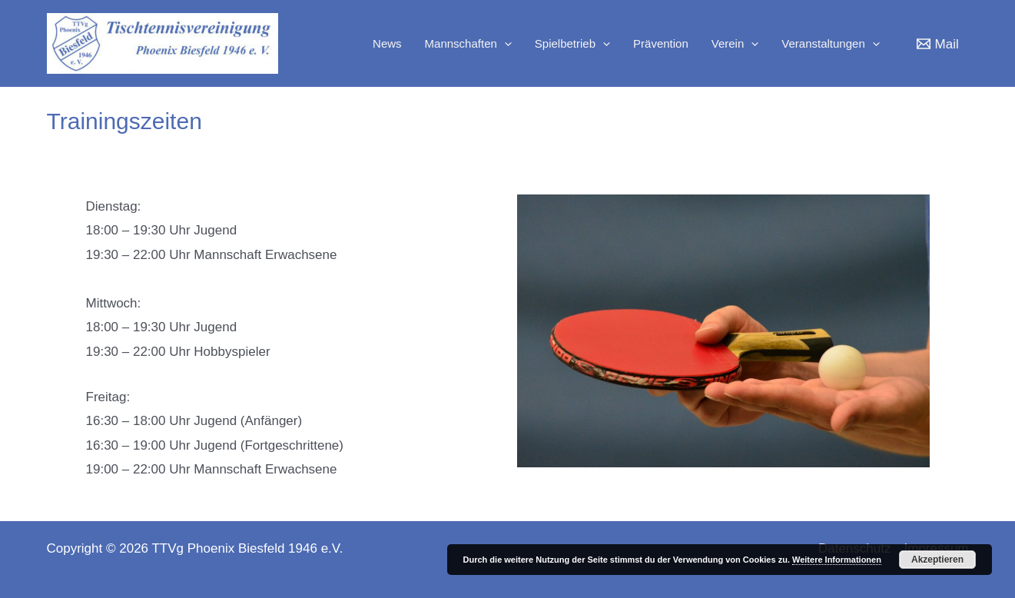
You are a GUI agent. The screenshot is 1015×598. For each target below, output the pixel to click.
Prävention (660, 43)
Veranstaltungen (830, 44)
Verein (735, 44)
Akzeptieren (937, 559)
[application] (504, 44)
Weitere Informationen (836, 559)
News (387, 43)
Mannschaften (468, 44)
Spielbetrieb (572, 44)
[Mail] (937, 44)
